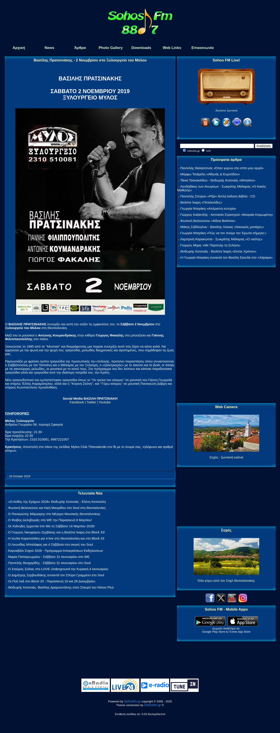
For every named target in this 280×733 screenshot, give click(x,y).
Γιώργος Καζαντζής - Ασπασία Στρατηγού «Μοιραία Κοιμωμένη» (226, 214)
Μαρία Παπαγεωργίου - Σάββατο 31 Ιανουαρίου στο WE (48, 557)
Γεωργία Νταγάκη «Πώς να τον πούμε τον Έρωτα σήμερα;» (223, 233)
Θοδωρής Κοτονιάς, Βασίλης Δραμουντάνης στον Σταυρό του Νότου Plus (61, 587)
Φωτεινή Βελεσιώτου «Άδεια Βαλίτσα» (207, 221)
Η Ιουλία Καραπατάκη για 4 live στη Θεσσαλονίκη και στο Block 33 (56, 538)
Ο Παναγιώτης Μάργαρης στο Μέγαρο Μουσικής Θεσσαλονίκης (54, 514)
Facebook (77, 402)
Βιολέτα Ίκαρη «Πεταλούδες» (201, 202)
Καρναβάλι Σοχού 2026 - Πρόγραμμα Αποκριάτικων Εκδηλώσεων (55, 550)
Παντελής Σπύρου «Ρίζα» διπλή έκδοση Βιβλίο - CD (217, 196)
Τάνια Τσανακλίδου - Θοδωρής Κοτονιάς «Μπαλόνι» (217, 180)
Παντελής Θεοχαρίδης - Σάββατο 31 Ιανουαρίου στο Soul (49, 563)
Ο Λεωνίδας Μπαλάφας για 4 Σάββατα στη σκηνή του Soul (50, 544)
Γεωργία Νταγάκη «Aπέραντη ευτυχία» (208, 208)
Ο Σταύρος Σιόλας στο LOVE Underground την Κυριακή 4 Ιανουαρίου (58, 569)
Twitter (91, 402)
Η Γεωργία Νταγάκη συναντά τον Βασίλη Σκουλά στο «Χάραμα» (226, 257)
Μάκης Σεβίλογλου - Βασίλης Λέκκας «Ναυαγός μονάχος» (222, 227)
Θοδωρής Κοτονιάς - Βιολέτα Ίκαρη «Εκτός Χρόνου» (218, 251)
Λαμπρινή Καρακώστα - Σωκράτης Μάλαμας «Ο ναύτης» (221, 239)
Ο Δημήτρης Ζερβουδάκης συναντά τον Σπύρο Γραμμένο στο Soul (56, 575)
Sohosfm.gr (132, 701)
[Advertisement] (226, 335)
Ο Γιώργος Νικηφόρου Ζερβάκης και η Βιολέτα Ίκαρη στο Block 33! (56, 532)
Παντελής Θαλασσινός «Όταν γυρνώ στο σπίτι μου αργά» (222, 168)
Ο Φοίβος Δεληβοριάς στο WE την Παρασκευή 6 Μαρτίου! (50, 520)
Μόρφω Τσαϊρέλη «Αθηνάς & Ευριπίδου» (210, 174)
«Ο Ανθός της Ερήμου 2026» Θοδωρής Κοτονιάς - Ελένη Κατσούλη (57, 501)
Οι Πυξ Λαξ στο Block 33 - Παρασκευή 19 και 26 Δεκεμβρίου (51, 581)
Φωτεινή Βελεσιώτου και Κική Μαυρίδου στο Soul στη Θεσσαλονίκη (56, 508)
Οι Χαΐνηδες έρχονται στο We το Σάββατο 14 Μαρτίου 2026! (51, 526)
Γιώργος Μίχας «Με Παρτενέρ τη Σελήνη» (210, 245)
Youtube (105, 402)
